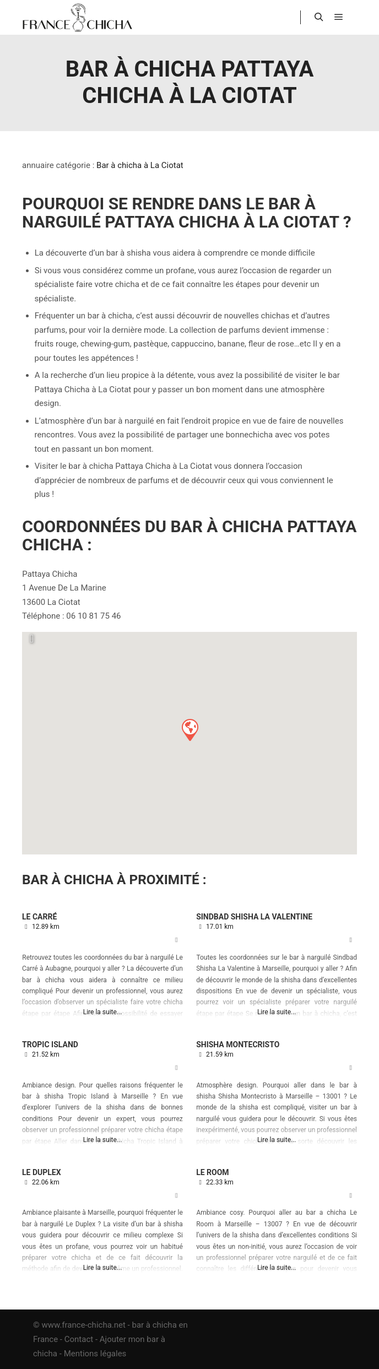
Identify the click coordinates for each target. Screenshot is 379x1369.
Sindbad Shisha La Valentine (254, 916)
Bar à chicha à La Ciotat (139, 165)
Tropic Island (50, 1044)
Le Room (212, 1172)
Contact (78, 1339)
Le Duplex (41, 1172)
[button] (189, 729)
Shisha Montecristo (237, 1044)
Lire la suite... (102, 1012)
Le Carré (39, 916)
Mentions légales (95, 1354)
